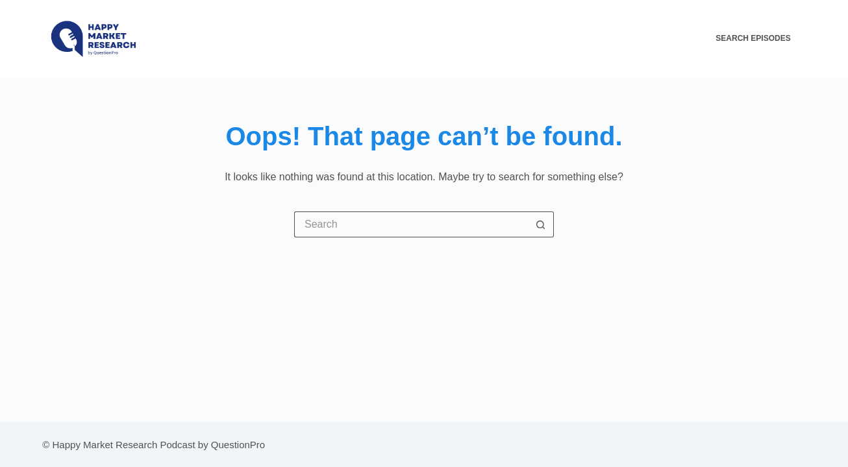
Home (401, 38)
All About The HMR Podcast (566, 38)
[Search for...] (411, 224)
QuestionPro (238, 444)
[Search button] (541, 224)
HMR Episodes (459, 38)
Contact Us (669, 38)
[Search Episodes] (760, 38)
